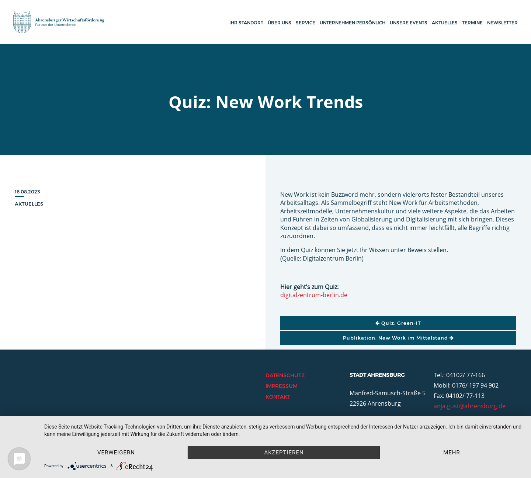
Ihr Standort (246, 22)
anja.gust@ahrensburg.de (470, 406)
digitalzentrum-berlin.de (313, 295)
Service (305, 22)
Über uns (279, 22)
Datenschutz (285, 375)
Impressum (282, 386)
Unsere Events (408, 22)
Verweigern (116, 452)
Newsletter (502, 22)
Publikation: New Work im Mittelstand (398, 338)
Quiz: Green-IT (398, 323)
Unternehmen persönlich (352, 22)
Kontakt (278, 396)
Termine (472, 22)
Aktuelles (445, 22)
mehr (451, 452)
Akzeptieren (283, 452)
